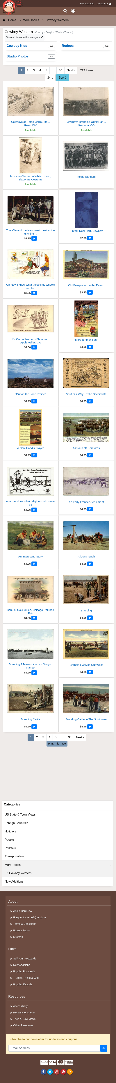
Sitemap (18, 936)
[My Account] (73, 10)
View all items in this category (24, 37)
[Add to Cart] (34, 238)
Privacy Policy (21, 930)
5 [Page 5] (46, 70)
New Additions (14, 881)
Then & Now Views (24, 1018)
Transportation (14, 856)
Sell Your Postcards (24, 958)
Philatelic (11, 848)
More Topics (58, 865)
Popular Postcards (24, 971)
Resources (16, 996)
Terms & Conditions (24, 923)
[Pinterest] (63, 1071)
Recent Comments (24, 1012)
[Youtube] (56, 1071)
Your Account (87, 3)
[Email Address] (54, 1048)
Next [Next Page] (71, 70)
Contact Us (102, 3)
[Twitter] (50, 1071)
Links (12, 949)
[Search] (65, 10)
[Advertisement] (58, 773)
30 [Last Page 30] (60, 70)
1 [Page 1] (21, 70)
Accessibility (20, 1006)
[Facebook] (43, 1071)
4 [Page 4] (40, 70)
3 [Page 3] (34, 70)
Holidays (10, 831)
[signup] (103, 1048)
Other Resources (23, 1025)
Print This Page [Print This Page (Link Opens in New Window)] (57, 743)
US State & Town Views (20, 814)
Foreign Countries (16, 823)
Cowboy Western (18, 873)
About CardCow (22, 911)
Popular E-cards (22, 984)
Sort (63, 77)
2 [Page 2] (27, 70)
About (12, 901)
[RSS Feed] (70, 1071)
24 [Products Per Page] (50, 77)
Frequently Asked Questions (29, 917)
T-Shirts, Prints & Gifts (26, 977)
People (9, 839)
